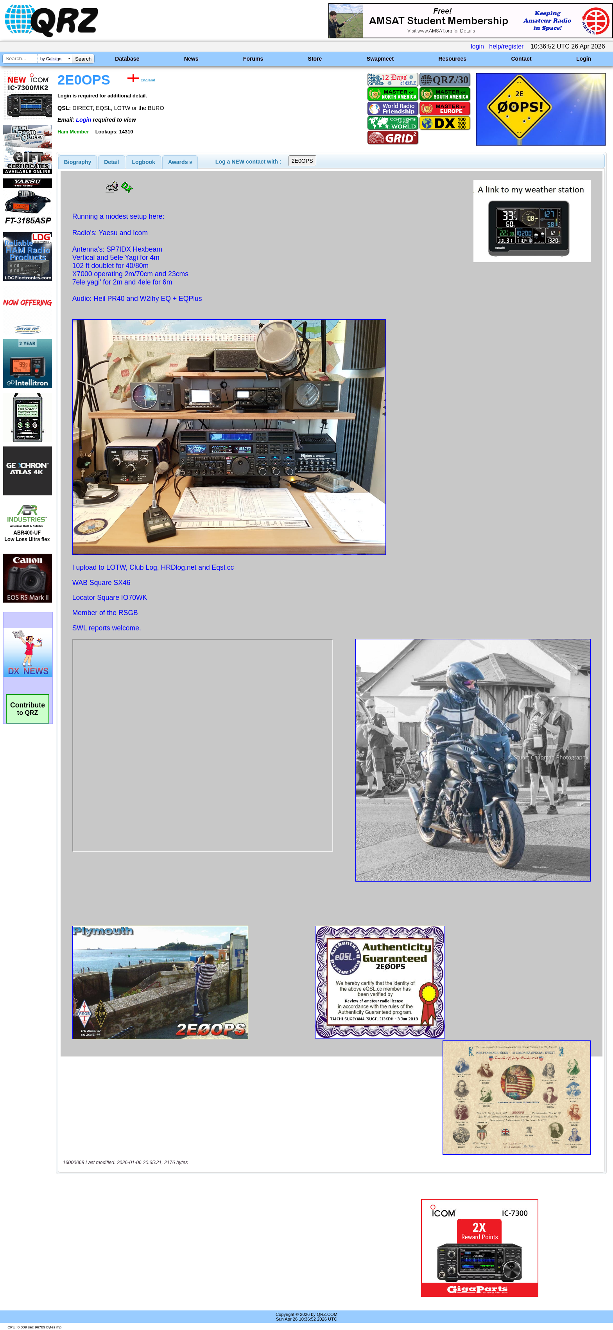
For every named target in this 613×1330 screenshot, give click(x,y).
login (477, 46)
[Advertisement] (210, 1248)
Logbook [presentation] (143, 162)
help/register (506, 46)
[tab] (77, 162)
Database (127, 59)
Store (315, 59)
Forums (253, 59)
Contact (521, 59)
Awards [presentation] (180, 162)
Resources (452, 59)
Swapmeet (380, 59)
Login (583, 59)
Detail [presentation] (111, 162)
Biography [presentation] (77, 162)
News (191, 59)
